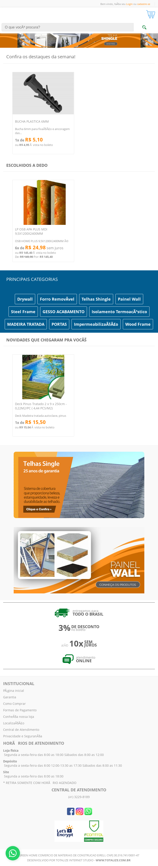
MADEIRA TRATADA (25, 324)
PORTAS (59, 324)
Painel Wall (129, 299)
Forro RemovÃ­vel (57, 299)
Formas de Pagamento (20, 710)
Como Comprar (14, 703)
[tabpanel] (79, 34)
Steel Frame (23, 311)
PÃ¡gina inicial (13, 690)
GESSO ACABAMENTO (63, 311)
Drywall (25, 299)
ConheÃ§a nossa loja (18, 716)
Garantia (9, 697)
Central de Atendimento (21, 729)
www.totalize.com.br (113, 860)
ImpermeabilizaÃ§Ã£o (96, 324)
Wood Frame (138, 324)
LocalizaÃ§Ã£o (13, 723)
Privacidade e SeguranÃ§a (22, 736)
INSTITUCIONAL (18, 683)
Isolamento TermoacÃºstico (119, 311)
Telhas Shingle (96, 299)
